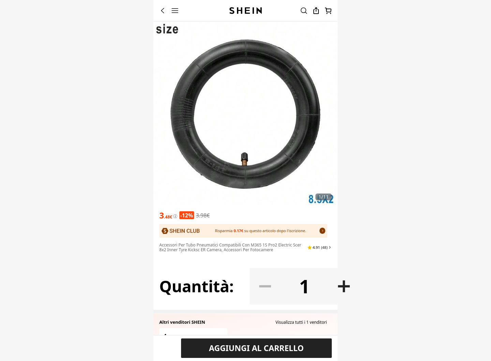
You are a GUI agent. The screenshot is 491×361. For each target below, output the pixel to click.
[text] (165, 277)
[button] (320, 291)
